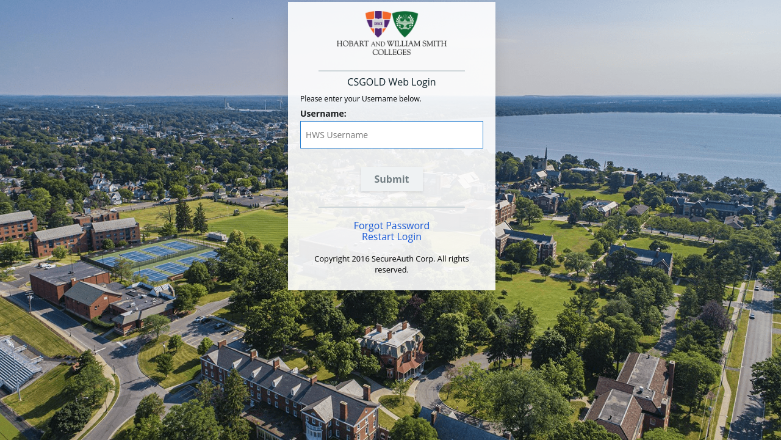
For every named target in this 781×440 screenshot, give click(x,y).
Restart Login (392, 236)
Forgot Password (392, 225)
